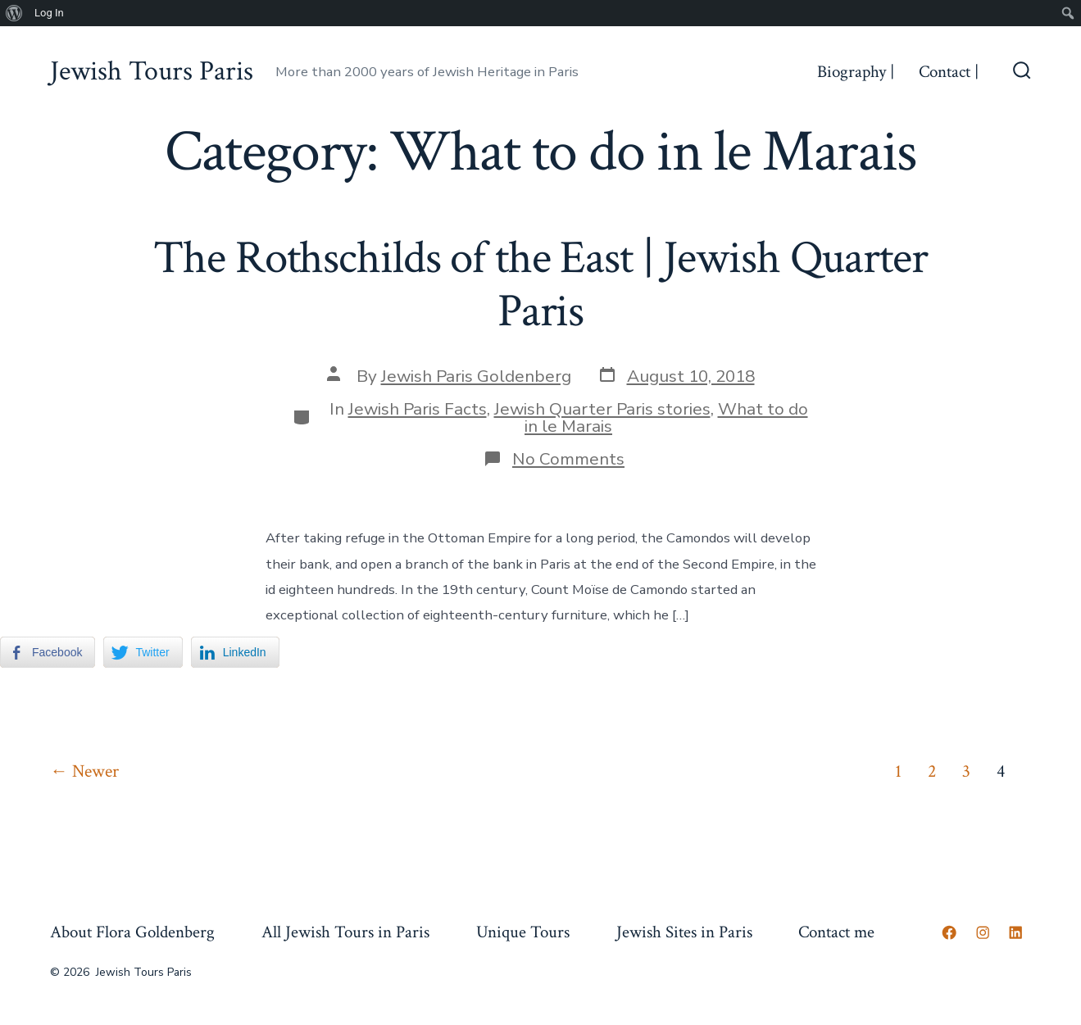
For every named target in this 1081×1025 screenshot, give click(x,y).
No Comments (568, 458)
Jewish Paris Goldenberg (476, 376)
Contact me (836, 932)
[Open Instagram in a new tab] (982, 932)
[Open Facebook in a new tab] (949, 932)
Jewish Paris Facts (417, 408)
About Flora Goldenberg (132, 932)
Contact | (949, 72)
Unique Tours (523, 932)
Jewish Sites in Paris (684, 932)
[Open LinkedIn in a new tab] (1015, 932)
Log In (49, 13)
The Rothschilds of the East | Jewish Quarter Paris (540, 285)
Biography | (855, 72)
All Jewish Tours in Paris (345, 932)
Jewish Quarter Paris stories (602, 408)
